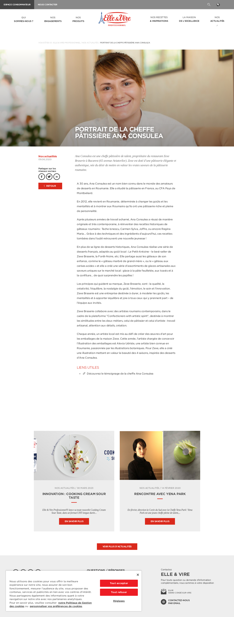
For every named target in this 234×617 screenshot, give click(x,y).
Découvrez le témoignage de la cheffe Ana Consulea (117, 373)
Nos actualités (90, 43)
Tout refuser (119, 592)
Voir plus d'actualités (117, 546)
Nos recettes (159, 19)
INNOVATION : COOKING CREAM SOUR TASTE (74, 495)
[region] (73, 590)
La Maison (189, 19)
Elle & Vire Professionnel (66, 43)
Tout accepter (119, 583)
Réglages (119, 601)
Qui (23, 19)
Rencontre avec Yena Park (160, 494)
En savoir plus (74, 521)
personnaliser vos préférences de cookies (56, 606)
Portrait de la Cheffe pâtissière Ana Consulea (125, 43)
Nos (53, 19)
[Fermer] (138, 575)
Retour (50, 186)
